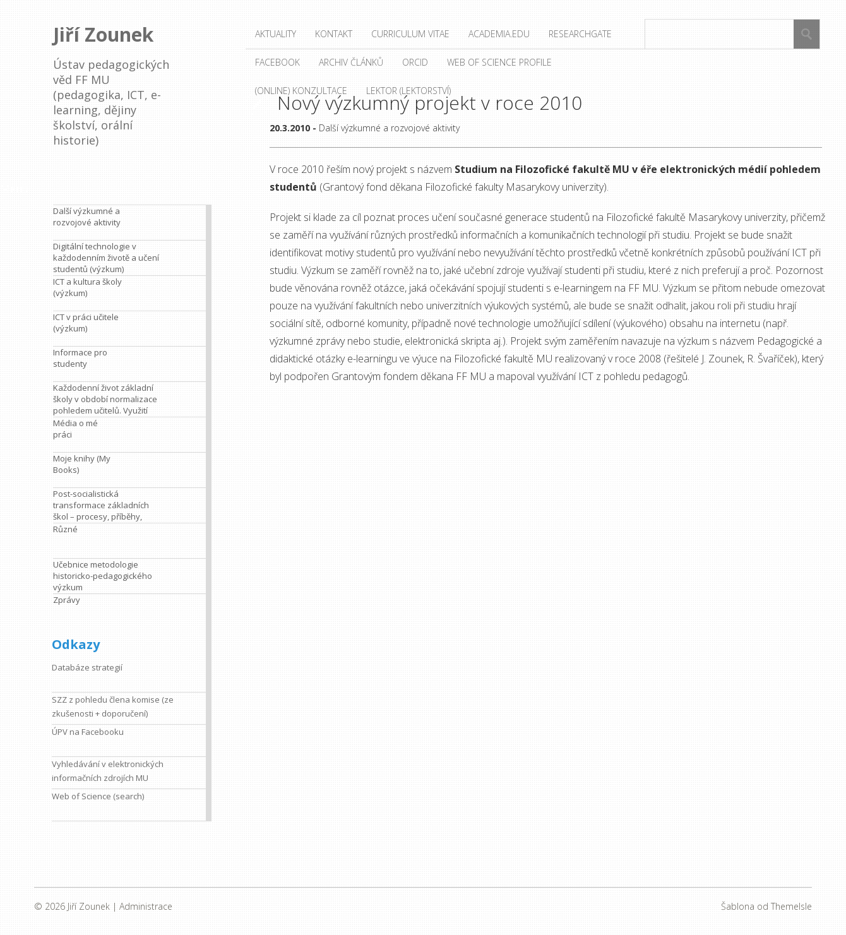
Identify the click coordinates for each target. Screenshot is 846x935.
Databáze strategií (87, 667)
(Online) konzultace (301, 91)
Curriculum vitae (410, 34)
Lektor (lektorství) (408, 91)
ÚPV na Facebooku (88, 731)
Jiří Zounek (103, 34)
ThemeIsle (791, 906)
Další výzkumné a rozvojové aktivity (389, 128)
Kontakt (333, 34)
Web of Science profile (499, 62)
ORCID (415, 62)
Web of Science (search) (98, 796)
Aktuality (275, 34)
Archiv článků (351, 62)
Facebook (277, 62)
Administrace (145, 906)
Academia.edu (499, 34)
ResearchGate (580, 34)
